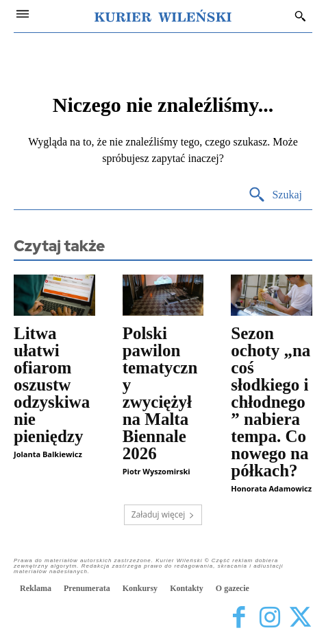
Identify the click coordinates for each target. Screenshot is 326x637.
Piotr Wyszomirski (156, 471)
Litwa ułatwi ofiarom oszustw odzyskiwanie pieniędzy (52, 384)
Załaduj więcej (163, 514)
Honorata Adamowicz (271, 488)
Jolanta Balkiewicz (48, 454)
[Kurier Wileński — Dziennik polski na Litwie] (163, 16)
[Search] (275, 195)
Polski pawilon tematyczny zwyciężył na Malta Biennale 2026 (160, 393)
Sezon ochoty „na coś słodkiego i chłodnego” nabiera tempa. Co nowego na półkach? (270, 402)
